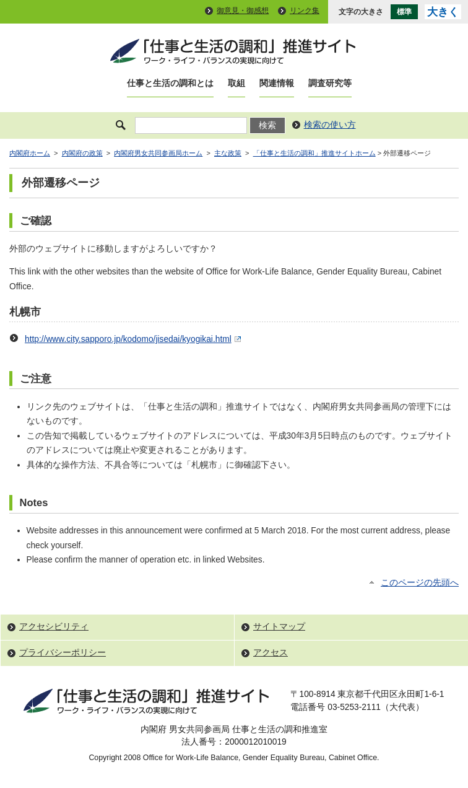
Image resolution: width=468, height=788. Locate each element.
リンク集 (304, 10)
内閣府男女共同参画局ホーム (158, 153)
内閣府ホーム (29, 153)
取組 (236, 83)
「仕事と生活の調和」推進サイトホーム (314, 153)
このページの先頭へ (420, 582)
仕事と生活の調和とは (170, 83)
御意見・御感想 (243, 10)
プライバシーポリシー (62, 652)
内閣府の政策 (82, 153)
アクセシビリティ (54, 626)
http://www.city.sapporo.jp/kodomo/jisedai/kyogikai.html (134, 339)
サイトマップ (279, 626)
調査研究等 (330, 83)
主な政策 (227, 153)
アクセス (270, 652)
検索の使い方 (330, 124)
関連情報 (276, 83)
